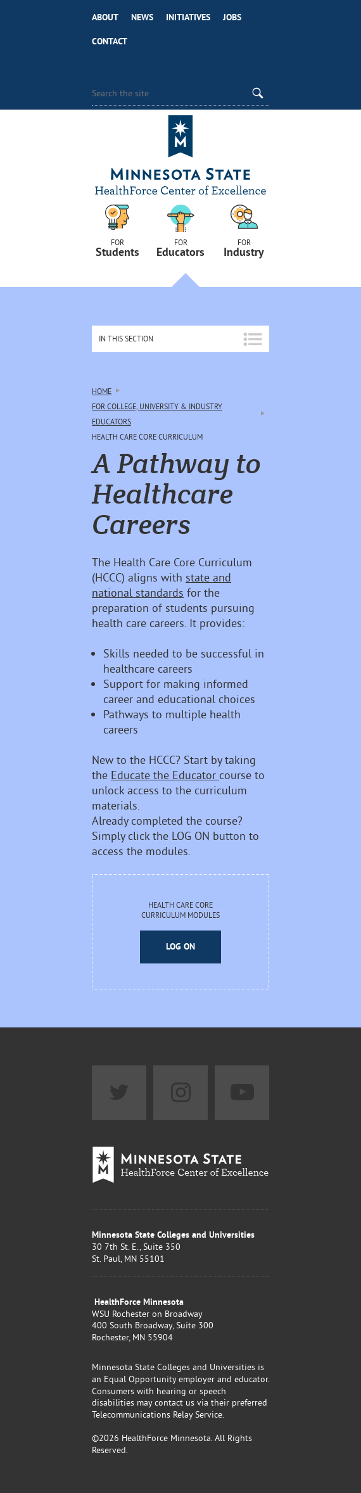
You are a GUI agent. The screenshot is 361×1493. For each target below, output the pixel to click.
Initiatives (188, 17)
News (142, 17)
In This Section (126, 338)
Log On (180, 946)
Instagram (180, 1092)
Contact (109, 41)
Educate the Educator (165, 775)
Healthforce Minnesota (180, 157)
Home (101, 391)
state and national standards (161, 585)
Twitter (119, 1092)
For (117, 246)
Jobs (232, 17)
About (105, 17)
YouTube (242, 1092)
